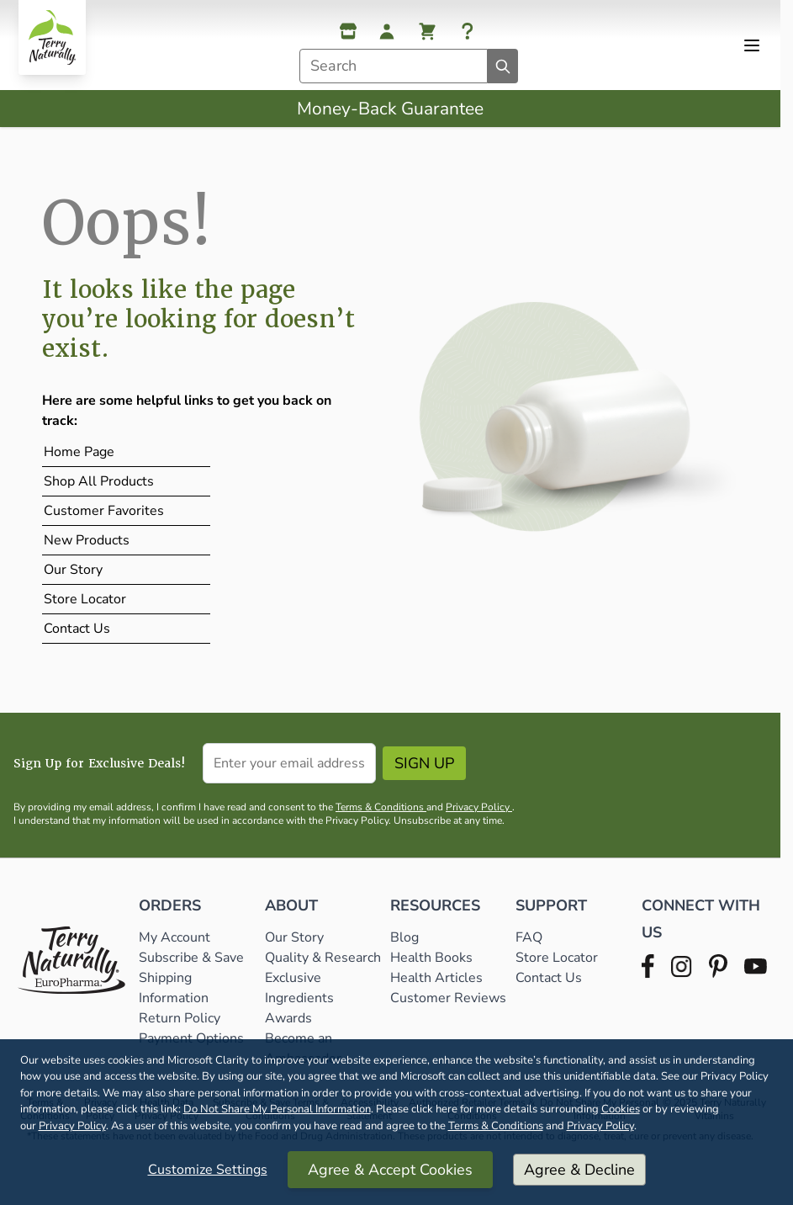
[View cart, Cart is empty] (427, 31)
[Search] (503, 66)
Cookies (620, 1109)
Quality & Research (323, 957)
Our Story (73, 569)
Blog (404, 937)
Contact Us (77, 628)
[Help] (467, 31)
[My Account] (387, 31)
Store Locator (85, 599)
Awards (288, 1018)
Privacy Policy (72, 1125)
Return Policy (181, 1018)
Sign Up (424, 763)
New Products (87, 540)
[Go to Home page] (52, 37)
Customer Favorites (104, 511)
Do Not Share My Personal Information (277, 1109)
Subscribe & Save (193, 957)
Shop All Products (99, 481)
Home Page (79, 452)
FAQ (528, 937)
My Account (174, 937)
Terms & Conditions (495, 1125)
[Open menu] (752, 45)
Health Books (431, 957)
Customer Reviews (448, 998)
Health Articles (436, 978)
